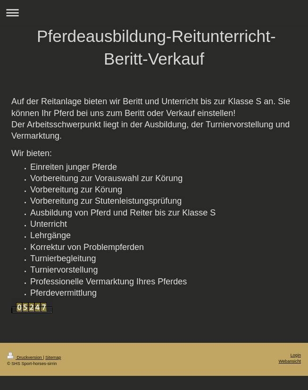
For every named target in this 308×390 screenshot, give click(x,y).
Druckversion (25, 357)
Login (296, 355)
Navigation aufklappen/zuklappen (154, 12)
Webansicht (290, 361)
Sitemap (53, 357)
